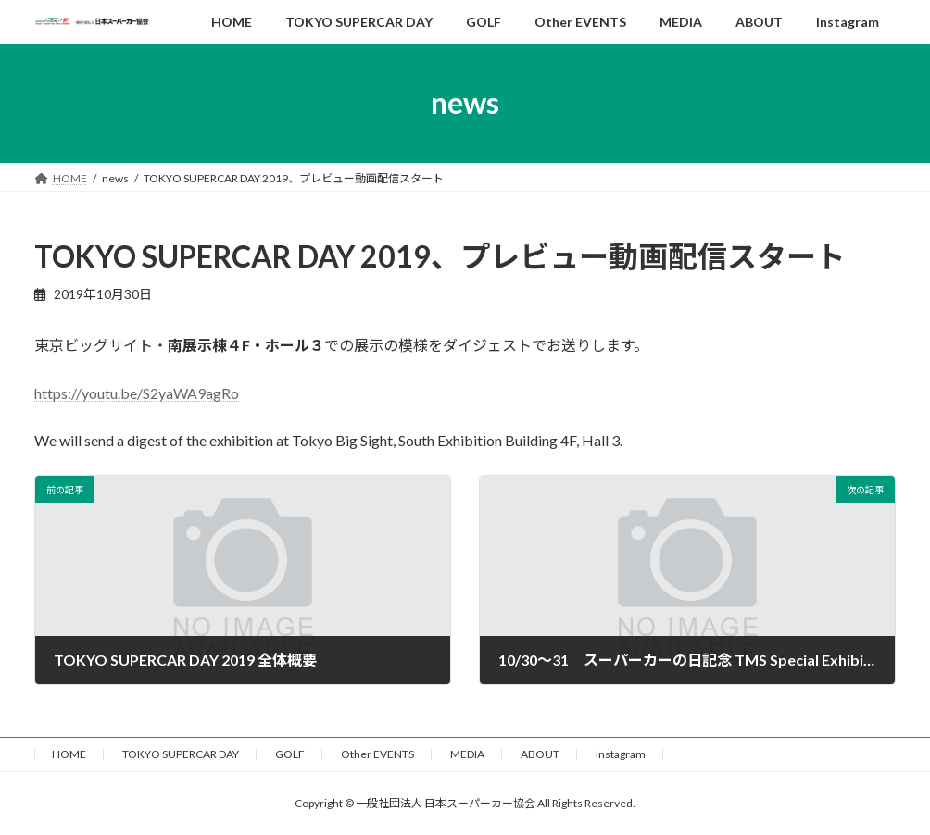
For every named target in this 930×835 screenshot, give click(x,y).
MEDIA (467, 754)
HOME (69, 754)
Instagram (621, 754)
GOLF (290, 754)
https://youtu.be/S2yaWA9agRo (136, 393)
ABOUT (540, 754)
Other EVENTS (377, 754)
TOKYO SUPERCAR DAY (180, 754)
